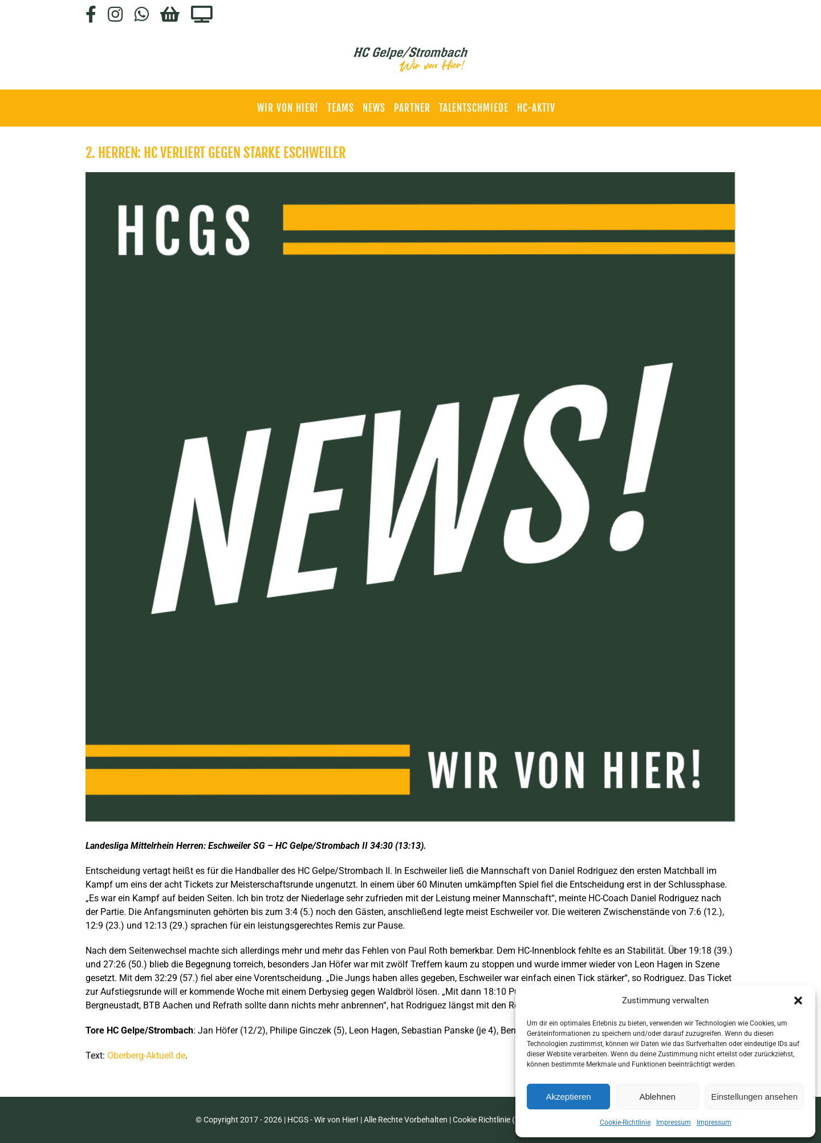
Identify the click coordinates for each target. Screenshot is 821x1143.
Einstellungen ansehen (754, 1096)
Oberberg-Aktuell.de (146, 1055)
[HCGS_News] (410, 497)
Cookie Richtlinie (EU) (490, 1119)
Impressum (673, 1122)
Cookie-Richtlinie (625, 1122)
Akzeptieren (568, 1096)
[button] (798, 1000)
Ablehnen (657, 1096)
